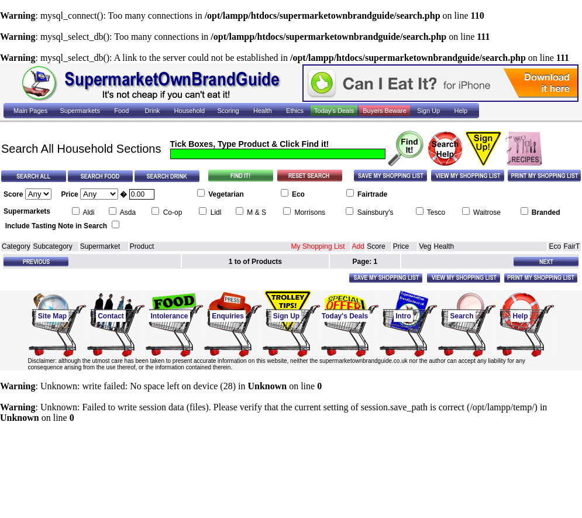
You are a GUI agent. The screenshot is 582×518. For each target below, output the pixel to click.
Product (142, 246)
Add (358, 246)
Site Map (52, 316)
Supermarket (100, 246)
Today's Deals (345, 316)
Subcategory (52, 246)
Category (16, 246)
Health (444, 246)
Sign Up (286, 316)
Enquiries (228, 316)
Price (401, 246)
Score (376, 246)
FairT (571, 246)
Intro (403, 316)
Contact (111, 316)
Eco (555, 246)
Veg (425, 246)
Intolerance (169, 316)
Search (461, 316)
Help (520, 316)
